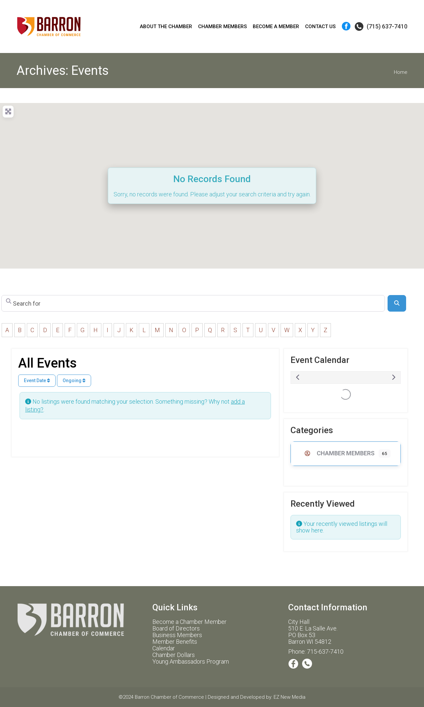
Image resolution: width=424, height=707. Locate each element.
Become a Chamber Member (189, 621)
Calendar (163, 648)
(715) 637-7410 (380, 26)
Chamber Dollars (173, 654)
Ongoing (74, 380)
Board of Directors (176, 628)
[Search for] (193, 303)
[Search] (397, 303)
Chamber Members (338, 453)
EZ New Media (289, 697)
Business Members (177, 634)
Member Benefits (174, 641)
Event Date (37, 380)
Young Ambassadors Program (190, 661)
